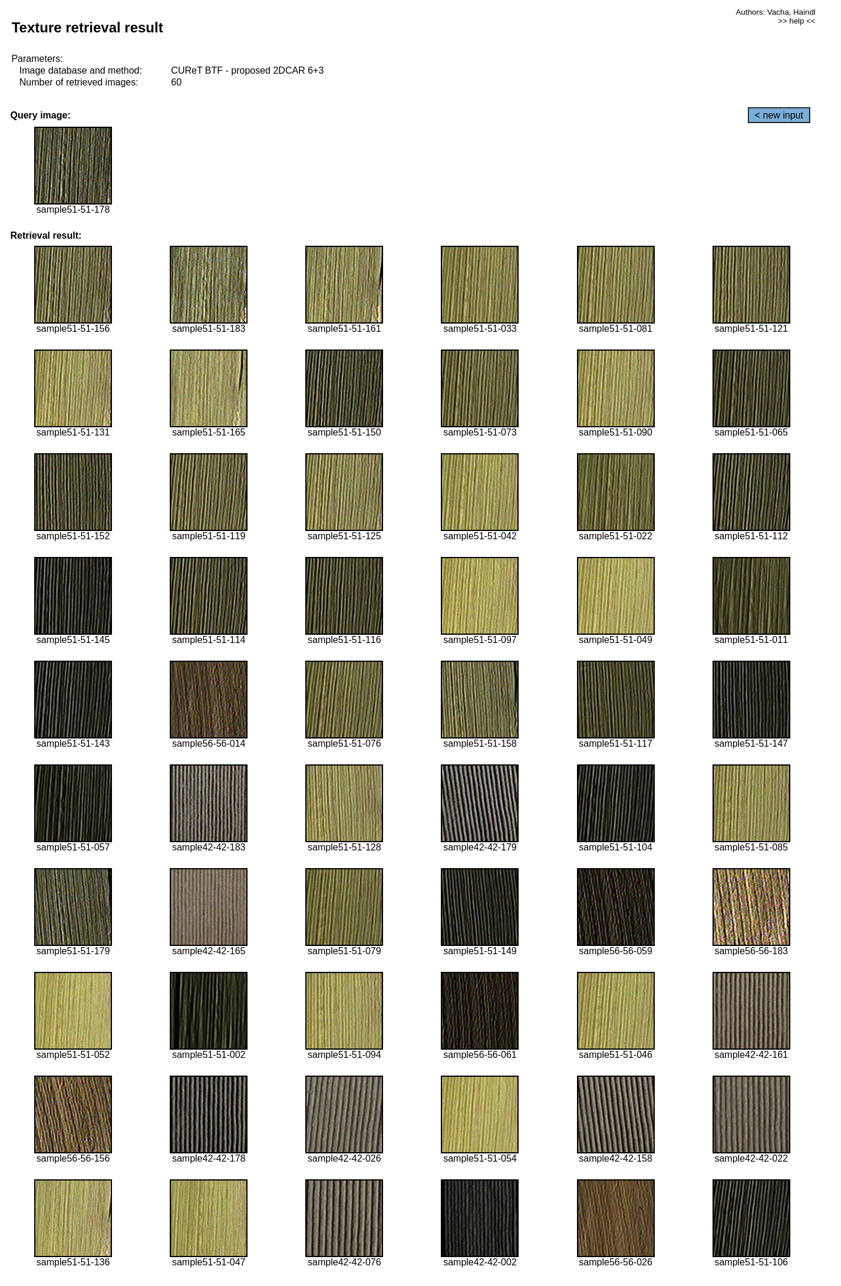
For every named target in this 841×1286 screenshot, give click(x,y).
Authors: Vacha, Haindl (775, 12)
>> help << (797, 21)
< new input (779, 115)
